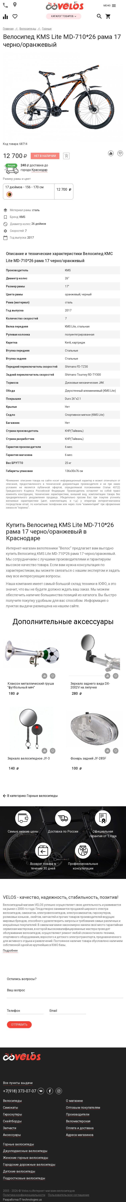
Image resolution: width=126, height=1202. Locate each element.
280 (88, 693)
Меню (109, 5)
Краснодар (39, 170)
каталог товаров (63, 16)
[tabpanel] (63, 97)
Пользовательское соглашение (68, 1195)
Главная (8, 28)
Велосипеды (28, 28)
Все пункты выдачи (17, 1083)
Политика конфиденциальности (24, 1195)
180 (25, 693)
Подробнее (10, 950)
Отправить (19, 1024)
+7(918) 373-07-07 (19, 1091)
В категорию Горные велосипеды (30, 796)
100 (83, 768)
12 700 (63, 191)
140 (25, 768)
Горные (47, 28)
